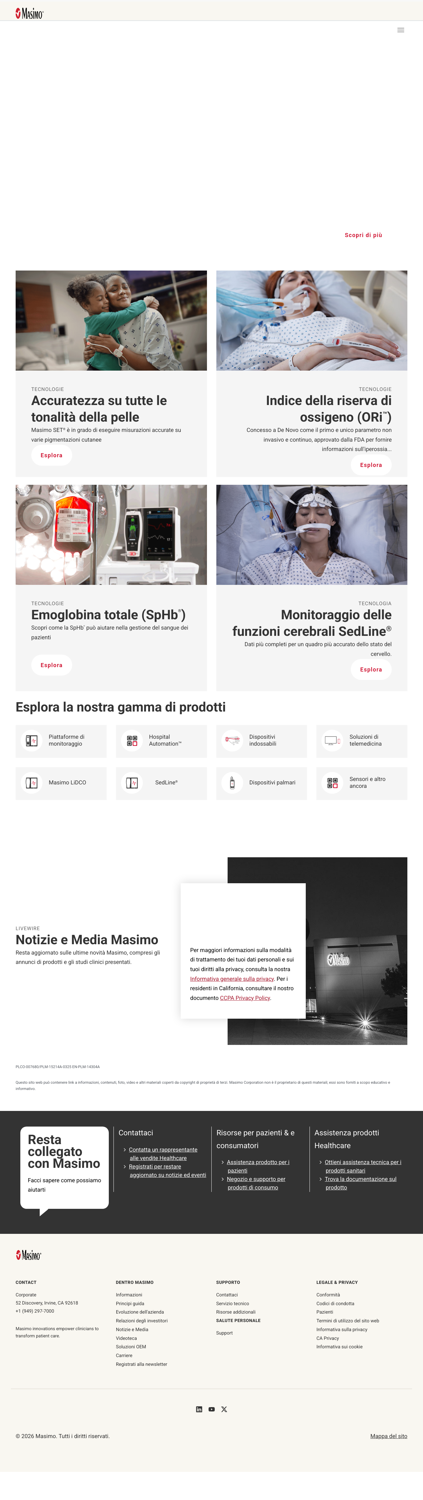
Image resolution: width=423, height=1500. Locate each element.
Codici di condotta (335, 1303)
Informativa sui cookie (339, 1347)
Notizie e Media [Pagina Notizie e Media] (132, 1329)
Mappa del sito (388, 1436)
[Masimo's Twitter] (224, 1409)
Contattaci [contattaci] (227, 1295)
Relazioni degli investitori (142, 1321)
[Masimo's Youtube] (212, 1409)
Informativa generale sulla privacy (232, 979)
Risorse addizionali (236, 1312)
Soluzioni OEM (131, 1347)
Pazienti (324, 1312)
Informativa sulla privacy (341, 1329)
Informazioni (129, 1295)
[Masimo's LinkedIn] (199, 1409)
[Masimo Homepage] (29, 1254)
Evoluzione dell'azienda (140, 1312)
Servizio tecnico (232, 1303)
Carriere (124, 1355)
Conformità (328, 1295)
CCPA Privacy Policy (245, 998)
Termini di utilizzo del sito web (347, 1321)
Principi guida (130, 1303)
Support (224, 1333)
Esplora (52, 455)
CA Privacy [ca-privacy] (327, 1338)
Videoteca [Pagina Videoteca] (126, 1338)
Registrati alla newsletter (141, 1364)
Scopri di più (363, 235)
